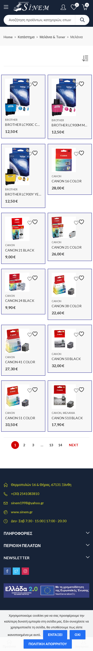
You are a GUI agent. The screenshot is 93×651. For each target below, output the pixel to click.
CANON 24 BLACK (19, 300)
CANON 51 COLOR (20, 418)
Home (8, 37)
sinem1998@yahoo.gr (27, 503)
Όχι (77, 634)
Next (73, 445)
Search (82, 20)
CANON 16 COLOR (67, 181)
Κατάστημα (26, 37)
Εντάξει (55, 634)
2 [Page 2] (24, 445)
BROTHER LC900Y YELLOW (26, 194)
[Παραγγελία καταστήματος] (85, 59)
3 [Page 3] (33, 445)
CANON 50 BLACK (66, 359)
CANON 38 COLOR (67, 306)
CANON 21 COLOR (67, 247)
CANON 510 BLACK (67, 418)
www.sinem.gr (22, 512)
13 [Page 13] (51, 445)
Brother (11, 119)
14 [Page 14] (60, 445)
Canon (56, 176)
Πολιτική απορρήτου (47, 644)
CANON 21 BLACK (19, 250)
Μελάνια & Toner (52, 37)
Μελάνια (69, 412)
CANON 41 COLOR (20, 362)
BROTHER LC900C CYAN (24, 124)
